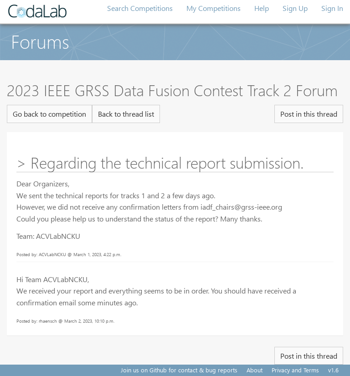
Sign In (332, 8)
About (254, 370)
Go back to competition (49, 113)
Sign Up (295, 8)
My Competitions (213, 8)
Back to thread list (126, 113)
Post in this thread (308, 113)
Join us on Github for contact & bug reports (179, 370)
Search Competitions (140, 8)
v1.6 (333, 370)
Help (261, 8)
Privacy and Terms (295, 370)
